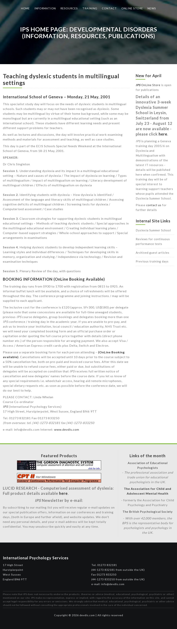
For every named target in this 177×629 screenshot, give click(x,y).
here (163, 134)
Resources (69, 8)
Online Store (132, 8)
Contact (109, 8)
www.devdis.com (66, 429)
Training (89, 8)
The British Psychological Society (148, 511)
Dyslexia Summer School (153, 230)
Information (45, 8)
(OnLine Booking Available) (79, 279)
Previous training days (152, 261)
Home (25, 8)
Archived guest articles (152, 252)
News (152, 8)
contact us (153, 205)
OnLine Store (148, 85)
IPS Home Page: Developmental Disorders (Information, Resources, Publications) (88, 33)
